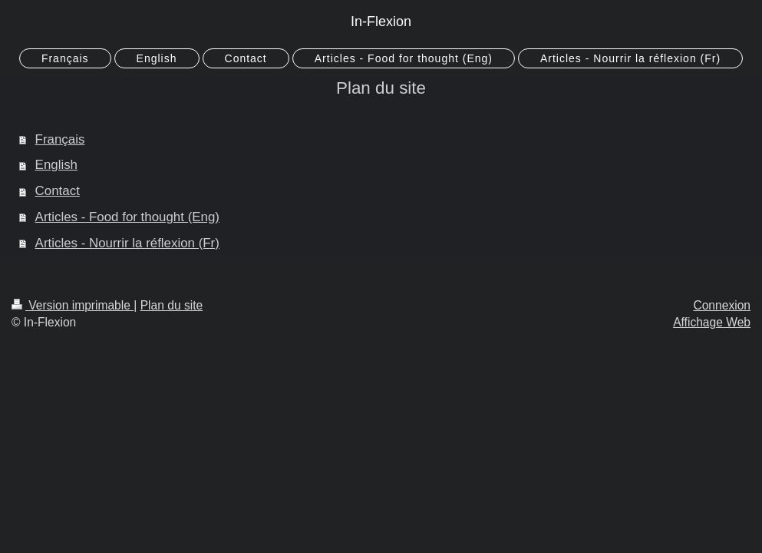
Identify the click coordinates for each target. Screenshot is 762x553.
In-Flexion (381, 21)
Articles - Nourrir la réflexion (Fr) (127, 243)
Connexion (721, 305)
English (56, 164)
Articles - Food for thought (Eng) (127, 217)
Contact (57, 191)
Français (60, 139)
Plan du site (171, 305)
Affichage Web (711, 322)
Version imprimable (73, 305)
